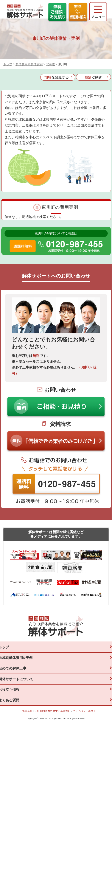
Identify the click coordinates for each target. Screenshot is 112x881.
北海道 (50, 64)
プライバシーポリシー (85, 744)
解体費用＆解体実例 (29, 64)
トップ (7, 64)
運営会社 (27, 744)
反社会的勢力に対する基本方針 (52, 744)
